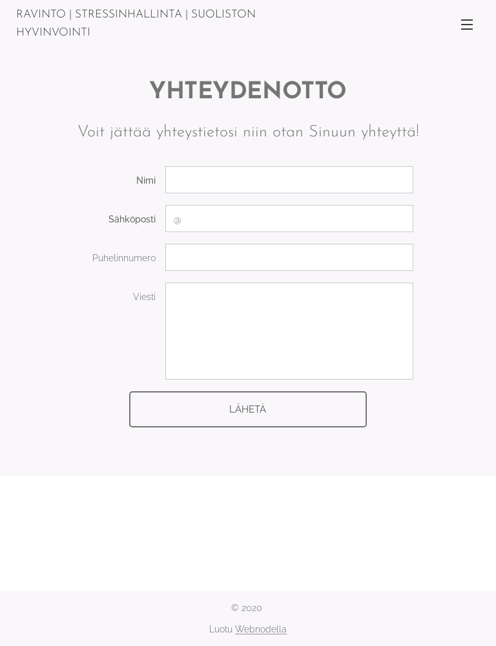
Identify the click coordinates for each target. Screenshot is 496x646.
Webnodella (261, 629)
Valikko (467, 24)
